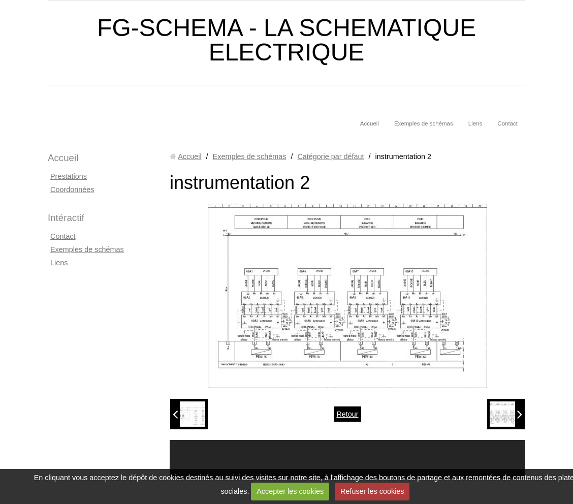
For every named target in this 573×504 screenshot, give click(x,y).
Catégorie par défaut (330, 156)
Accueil (369, 123)
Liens (475, 123)
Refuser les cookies (372, 491)
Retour (347, 414)
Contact (507, 123)
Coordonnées (72, 189)
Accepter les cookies (290, 491)
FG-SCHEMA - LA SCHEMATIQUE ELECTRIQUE (286, 40)
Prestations (68, 176)
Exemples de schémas (423, 123)
